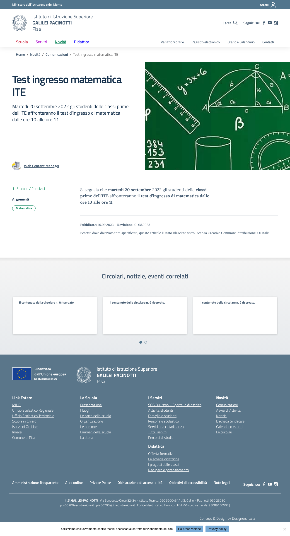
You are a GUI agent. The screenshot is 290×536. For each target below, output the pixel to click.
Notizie (221, 415)
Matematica (24, 208)
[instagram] (276, 23)
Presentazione (91, 405)
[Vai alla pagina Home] (20, 54)
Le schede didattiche (163, 459)
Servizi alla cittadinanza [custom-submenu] (166, 426)
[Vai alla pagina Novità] (35, 54)
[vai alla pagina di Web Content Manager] (41, 166)
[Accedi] (268, 5)
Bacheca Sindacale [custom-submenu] (230, 421)
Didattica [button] (81, 42)
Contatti (268, 42)
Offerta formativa (161, 453)
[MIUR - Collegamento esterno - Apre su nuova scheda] (37, 4)
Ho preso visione (189, 529)
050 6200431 (169, 500)
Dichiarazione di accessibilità (140, 482)
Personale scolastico (163, 421)
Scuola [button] (22, 42)
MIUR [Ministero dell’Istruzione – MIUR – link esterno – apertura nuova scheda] (16, 405)
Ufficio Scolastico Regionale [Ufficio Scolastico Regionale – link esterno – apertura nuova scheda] (32, 410)
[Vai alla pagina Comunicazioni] (57, 54)
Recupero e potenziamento (168, 470)
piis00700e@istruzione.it (77, 505)
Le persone (88, 426)
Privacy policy (217, 529)
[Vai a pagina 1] (140, 342)
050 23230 (217, 500)
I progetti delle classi (163, 464)
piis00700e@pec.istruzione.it (115, 505)
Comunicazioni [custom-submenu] (227, 405)
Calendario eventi (229, 426)
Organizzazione (91, 421)
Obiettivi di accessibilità (188, 482)
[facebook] (264, 23)
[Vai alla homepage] (19, 23)
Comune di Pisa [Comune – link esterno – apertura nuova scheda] (23, 437)
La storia (86, 437)
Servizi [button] (41, 42)
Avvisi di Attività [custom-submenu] (228, 410)
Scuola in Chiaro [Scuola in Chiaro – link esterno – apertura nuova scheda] (24, 421)
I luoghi (85, 410)
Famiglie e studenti (162, 415)
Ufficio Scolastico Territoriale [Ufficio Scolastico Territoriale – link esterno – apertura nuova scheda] (33, 415)
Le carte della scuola (95, 415)
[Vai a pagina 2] (145, 342)
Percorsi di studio (160, 437)
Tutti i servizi (157, 432)
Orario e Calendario (241, 42)
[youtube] (270, 23)
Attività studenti (160, 410)
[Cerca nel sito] (230, 23)
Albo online (74, 482)
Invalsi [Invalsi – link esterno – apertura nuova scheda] (17, 432)
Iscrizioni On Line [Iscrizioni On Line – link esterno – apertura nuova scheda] (25, 426)
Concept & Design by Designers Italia (227, 518)
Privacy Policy (100, 482)
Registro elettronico (206, 42)
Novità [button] (60, 42)
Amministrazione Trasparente (35, 482)
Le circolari (224, 432)
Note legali (222, 482)
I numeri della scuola (95, 432)
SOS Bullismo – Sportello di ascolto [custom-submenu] (174, 405)
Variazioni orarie (172, 42)
